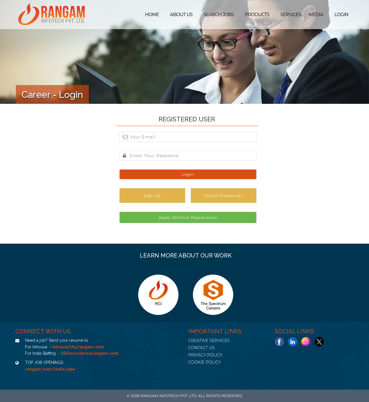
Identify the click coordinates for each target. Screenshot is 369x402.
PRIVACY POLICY (205, 355)
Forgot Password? (223, 195)
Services (290, 14)
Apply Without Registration (188, 217)
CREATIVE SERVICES (208, 340)
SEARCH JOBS (219, 14)
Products (257, 14)
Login (341, 14)
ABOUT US (181, 14)
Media (316, 14)
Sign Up (152, 195)
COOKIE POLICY (204, 362)
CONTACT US (201, 347)
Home (152, 14)
